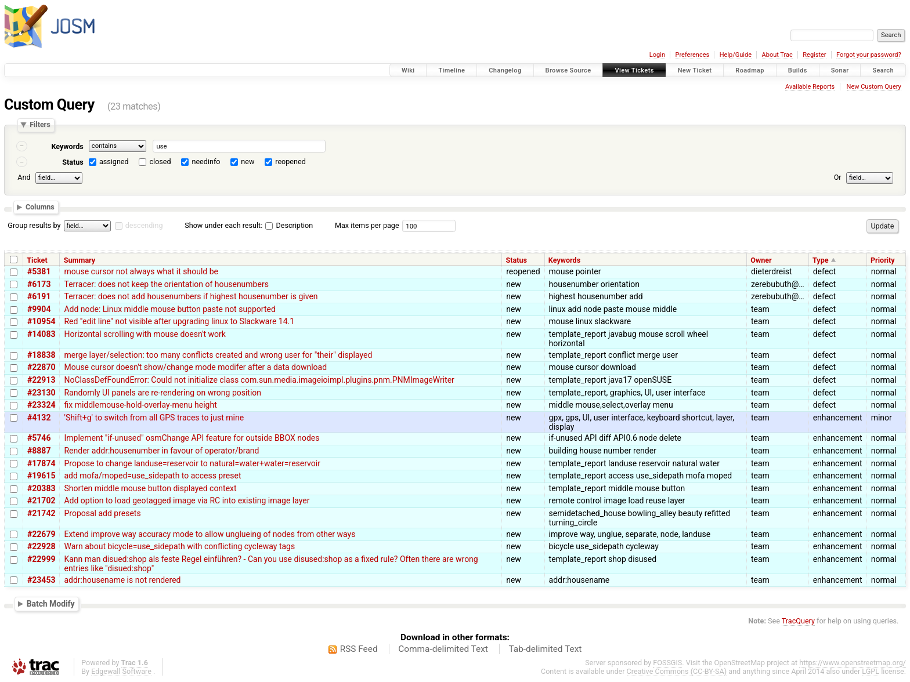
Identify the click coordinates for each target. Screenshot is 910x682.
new (247, 161)
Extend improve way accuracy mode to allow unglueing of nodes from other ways (209, 534)
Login (657, 55)
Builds (797, 70)
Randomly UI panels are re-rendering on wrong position (162, 392)
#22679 (41, 534)
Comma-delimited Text (443, 649)
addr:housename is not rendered (122, 580)
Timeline (451, 70)
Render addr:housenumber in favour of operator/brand (161, 450)
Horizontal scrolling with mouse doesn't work (144, 334)
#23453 (41, 580)
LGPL (870, 671)
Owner (760, 260)
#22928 (41, 546)
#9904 (38, 309)
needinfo (206, 161)
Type (821, 260)
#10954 (41, 321)
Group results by (34, 225)
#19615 (41, 475)
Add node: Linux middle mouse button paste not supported (169, 309)
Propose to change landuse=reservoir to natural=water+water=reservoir (192, 463)
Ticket (37, 260)
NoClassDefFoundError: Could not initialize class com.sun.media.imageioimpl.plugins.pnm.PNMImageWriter (259, 379)
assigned (114, 161)
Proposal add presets (102, 513)
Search (883, 70)
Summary (79, 260)
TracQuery (798, 620)
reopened (290, 161)
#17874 (41, 463)
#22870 (41, 367)
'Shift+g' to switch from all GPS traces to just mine (154, 417)
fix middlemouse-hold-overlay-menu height (140, 404)
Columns (40, 207)
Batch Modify (51, 603)
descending (144, 225)
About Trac (777, 55)
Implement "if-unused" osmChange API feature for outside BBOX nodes (191, 437)
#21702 (41, 500)
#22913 (41, 379)
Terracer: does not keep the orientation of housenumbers (166, 284)
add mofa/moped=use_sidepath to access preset (152, 475)
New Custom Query (874, 86)
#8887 (38, 450)
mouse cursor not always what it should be (141, 271)
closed (160, 161)
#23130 (41, 392)
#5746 (38, 437)
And (23, 177)
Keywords (67, 146)
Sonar (840, 70)
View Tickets (634, 70)
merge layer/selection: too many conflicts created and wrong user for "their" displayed (218, 355)
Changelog (505, 70)
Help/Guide (736, 55)
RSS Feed (359, 649)
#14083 (41, 334)
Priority (883, 260)
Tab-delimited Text (545, 649)
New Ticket (695, 70)
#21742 (41, 513)
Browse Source (568, 70)
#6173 (38, 284)
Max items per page (367, 225)
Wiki (408, 70)
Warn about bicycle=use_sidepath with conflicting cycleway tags (179, 546)
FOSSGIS (667, 662)
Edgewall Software (121, 671)
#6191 (38, 296)
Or (838, 177)
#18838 (41, 355)
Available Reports (810, 86)
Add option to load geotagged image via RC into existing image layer (186, 500)
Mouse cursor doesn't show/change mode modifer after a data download (195, 367)
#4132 (38, 417)
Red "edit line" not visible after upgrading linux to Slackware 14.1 (179, 321)
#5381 (38, 271)
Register (814, 55)
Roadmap (749, 70)
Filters (40, 125)
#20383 (41, 488)
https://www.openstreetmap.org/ (852, 662)
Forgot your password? (868, 55)
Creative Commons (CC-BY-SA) (677, 671)
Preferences (692, 55)
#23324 (41, 404)
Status (73, 162)
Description (289, 225)
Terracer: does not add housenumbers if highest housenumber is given (190, 296)
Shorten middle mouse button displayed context (150, 488)
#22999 (41, 559)
